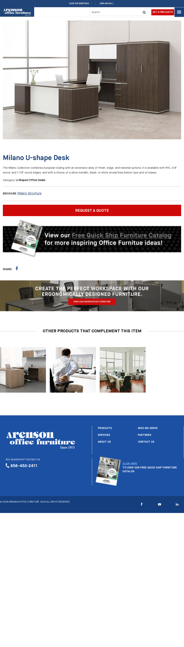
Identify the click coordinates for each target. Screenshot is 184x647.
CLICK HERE (129, 463)
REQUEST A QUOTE (92, 211)
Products (105, 428)
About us (104, 442)
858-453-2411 (23, 466)
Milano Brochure (29, 193)
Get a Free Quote (163, 12)
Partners (144, 435)
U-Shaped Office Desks (30, 180)
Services (104, 435)
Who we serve (148, 428)
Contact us (146, 442)
